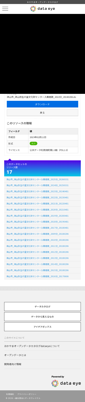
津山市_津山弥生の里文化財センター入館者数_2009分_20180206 (37, 233)
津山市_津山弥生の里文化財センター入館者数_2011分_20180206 (37, 245)
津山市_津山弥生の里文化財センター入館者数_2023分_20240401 (37, 191)
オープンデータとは (15, 355)
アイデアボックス (42, 326)
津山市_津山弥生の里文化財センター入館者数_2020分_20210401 (37, 209)
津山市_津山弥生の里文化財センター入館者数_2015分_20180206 (37, 270)
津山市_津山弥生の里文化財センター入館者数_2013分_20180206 (37, 257)
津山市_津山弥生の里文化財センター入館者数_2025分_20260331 (37, 179)
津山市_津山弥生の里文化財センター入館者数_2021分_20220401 (37, 203)
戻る (42, 112)
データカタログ (42, 306)
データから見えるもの (42, 316)
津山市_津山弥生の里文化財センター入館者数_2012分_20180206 (37, 251)
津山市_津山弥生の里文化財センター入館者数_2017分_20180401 (37, 227)
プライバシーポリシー (26, 394)
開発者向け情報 (12, 364)
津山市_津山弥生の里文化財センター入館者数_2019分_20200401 (37, 215)
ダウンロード (42, 104)
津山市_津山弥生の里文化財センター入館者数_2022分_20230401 (37, 197)
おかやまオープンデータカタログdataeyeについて (32, 346)
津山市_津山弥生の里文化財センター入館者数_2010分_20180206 (37, 239)
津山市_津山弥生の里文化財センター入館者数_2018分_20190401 (37, 221)
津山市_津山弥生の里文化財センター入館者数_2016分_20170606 (37, 276)
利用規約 (10, 394)
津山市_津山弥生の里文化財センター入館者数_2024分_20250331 (37, 185)
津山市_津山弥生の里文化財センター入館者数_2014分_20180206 (37, 264)
